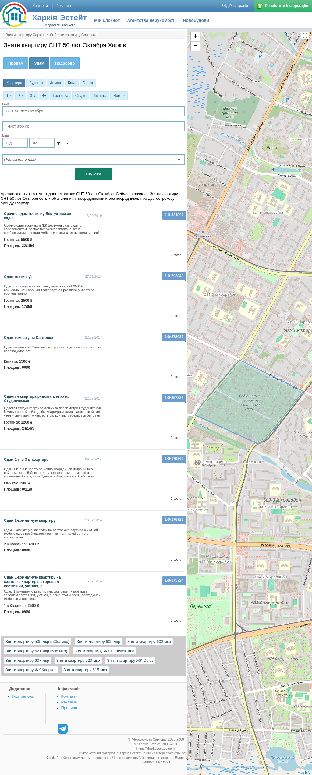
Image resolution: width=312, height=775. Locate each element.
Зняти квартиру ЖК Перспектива (104, 651)
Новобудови (196, 20)
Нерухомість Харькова (59, 25)
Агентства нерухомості (151, 20)
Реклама (69, 702)
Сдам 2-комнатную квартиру (29, 520)
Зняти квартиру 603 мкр (149, 641)
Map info (304, 772)
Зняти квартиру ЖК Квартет (30, 670)
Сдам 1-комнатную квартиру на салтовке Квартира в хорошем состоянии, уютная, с (32, 581)
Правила (69, 708)
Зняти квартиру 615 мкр (85, 670)
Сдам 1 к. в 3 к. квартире (26, 459)
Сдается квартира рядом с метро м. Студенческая (36, 398)
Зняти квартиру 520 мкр (78, 660)
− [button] (195, 46)
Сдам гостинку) (18, 277)
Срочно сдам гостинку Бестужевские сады (37, 216)
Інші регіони (23, 696)
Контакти (69, 696)
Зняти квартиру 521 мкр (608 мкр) (36, 651)
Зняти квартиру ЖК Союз (130, 660)
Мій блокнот (107, 20)
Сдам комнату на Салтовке (28, 338)
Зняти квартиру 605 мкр (98, 641)
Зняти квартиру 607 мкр (27, 660)
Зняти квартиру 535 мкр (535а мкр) (37, 641)
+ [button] (195, 36)
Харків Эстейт (59, 17)
